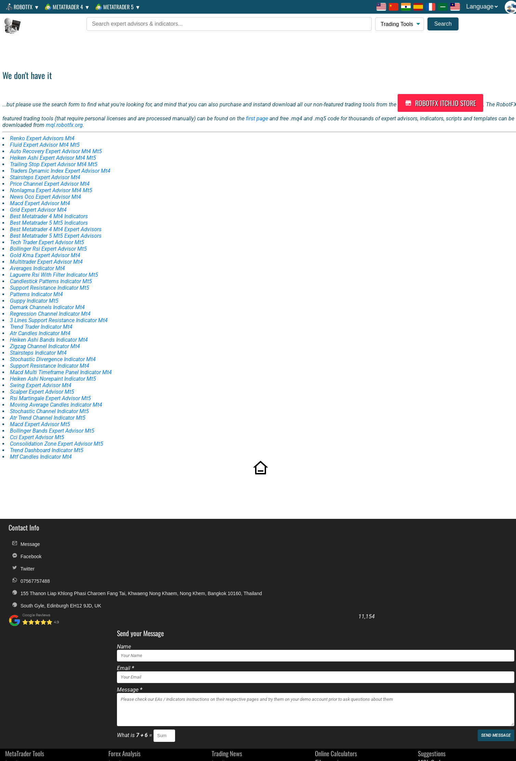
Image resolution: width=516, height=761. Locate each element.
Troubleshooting (347, 701)
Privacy (281, 701)
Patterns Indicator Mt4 (37, 287)
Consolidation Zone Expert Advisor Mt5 (57, 436)
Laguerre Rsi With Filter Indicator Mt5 (55, 267)
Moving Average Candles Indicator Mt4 (57, 397)
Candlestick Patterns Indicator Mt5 (52, 274)
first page (258, 111)
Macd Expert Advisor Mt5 (41, 417)
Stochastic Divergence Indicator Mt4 (54, 352)
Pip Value (324, 664)
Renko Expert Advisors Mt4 (43, 131)
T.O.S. (255, 701)
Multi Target (327, 655)
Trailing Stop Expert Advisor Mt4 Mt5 (54, 157)
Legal (207, 701)
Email (237, 552)
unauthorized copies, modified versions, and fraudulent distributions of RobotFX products (344, 756)
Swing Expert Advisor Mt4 (41, 378)
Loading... (15, 646)
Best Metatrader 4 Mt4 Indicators (50, 209)
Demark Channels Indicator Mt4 (48, 300)
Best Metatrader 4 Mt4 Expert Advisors (57, 222)
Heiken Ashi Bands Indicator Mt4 (50, 332)
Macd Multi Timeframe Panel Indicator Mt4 (62, 365)
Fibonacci (324, 646)
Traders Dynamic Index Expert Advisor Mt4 (61, 163)
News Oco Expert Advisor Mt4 (46, 189)
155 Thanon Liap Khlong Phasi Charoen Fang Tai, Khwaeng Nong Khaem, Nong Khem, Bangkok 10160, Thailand (117, 583)
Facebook (25, 545)
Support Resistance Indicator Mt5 (50, 280)
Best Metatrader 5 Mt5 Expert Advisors (57, 228)
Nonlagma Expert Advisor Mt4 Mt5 (52, 183)
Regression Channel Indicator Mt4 (51, 306)
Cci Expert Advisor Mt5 (38, 430)
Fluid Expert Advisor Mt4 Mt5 (46, 137)
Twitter (21, 557)
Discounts (309, 701)
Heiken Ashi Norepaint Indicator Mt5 (54, 371)
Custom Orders (493, 701)
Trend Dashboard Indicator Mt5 (47, 443)
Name (236, 530)
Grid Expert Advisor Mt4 (39, 202)
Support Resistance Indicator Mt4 (50, 358)
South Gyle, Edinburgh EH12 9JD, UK (55, 599)
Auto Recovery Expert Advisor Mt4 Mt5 (57, 144)
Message (24, 533)
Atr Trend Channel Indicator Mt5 (49, 410)
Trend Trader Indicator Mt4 (42, 319)
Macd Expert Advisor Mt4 (41, 196)
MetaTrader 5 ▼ (118, 7)
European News (434, 682)
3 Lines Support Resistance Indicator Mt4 (60, 313)
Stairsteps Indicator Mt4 (39, 345)
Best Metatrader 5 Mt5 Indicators (50, 215)
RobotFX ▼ (23, 7)
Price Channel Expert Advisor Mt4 (51, 176)
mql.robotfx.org (65, 118)
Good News (430, 655)
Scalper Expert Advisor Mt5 (43, 384)
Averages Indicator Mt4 (38, 261)
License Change (449, 701)
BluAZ (423, 664)
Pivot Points (327, 682)
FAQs (231, 701)
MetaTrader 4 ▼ (68, 7)
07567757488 (29, 570)
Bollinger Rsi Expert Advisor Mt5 (49, 241)
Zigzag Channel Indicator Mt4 (46, 339)
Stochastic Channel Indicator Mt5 (50, 404)
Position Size (328, 673)
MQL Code (428, 646)
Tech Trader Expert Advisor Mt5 (48, 235)
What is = (247, 619)
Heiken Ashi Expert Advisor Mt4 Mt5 (54, 150)
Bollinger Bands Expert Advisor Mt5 (53, 423)
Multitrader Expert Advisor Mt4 (47, 254)
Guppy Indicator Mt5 (35, 293)
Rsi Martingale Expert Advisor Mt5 (51, 391)
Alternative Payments (398, 701)
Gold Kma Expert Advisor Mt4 (46, 248)
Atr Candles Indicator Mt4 (41, 326)
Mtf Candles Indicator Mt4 (42, 449)
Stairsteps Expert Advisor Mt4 (46, 170)
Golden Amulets (435, 673)
